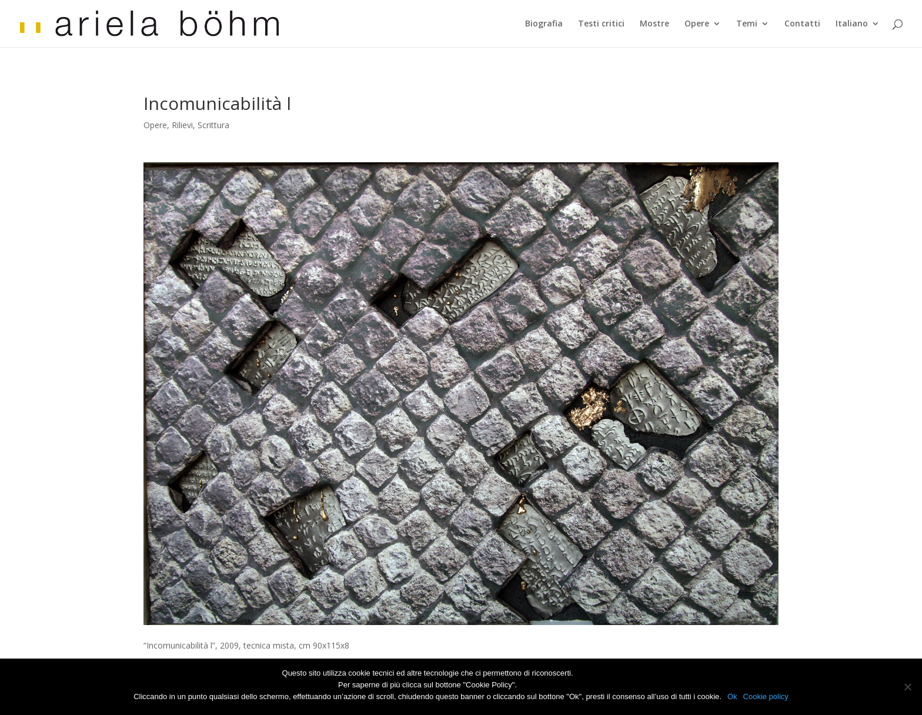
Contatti (802, 24)
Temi (746, 24)
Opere (696, 24)
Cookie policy (766, 696)
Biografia (544, 24)
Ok (732, 696)
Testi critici (601, 24)
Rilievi (182, 125)
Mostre (654, 24)
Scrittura (213, 125)
